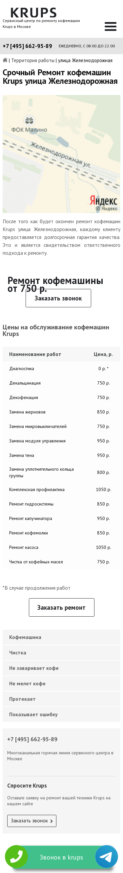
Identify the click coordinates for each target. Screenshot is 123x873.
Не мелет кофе (27, 683)
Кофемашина (25, 637)
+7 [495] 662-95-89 (27, 46)
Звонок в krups (61, 857)
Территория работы (32, 60)
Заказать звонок (58, 298)
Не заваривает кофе (34, 668)
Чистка (17, 652)
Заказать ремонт (61, 607)
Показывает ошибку (33, 714)
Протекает (22, 699)
